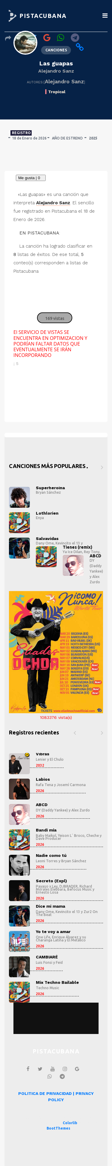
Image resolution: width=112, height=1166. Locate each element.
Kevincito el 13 (68, 543)
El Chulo (57, 759)
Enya (40, 518)
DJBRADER (68, 886)
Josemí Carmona (71, 785)
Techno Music (47, 988)
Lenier (41, 759)
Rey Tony (91, 552)
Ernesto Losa (47, 892)
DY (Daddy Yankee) (96, 566)
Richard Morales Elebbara (64, 887)
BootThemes (58, 1128)
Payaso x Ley (47, 886)
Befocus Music (79, 889)
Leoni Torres (47, 861)
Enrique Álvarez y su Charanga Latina (61, 938)
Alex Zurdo (80, 810)
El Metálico (76, 940)
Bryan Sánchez (48, 492)
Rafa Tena (44, 785)
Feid (59, 962)
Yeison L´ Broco (71, 835)
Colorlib (70, 1123)
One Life (43, 937)
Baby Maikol (46, 835)
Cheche (92, 835)
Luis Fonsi (44, 962)
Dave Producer (48, 838)
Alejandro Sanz (56, 71)
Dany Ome (45, 543)
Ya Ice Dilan (72, 552)
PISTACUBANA (43, 15)
